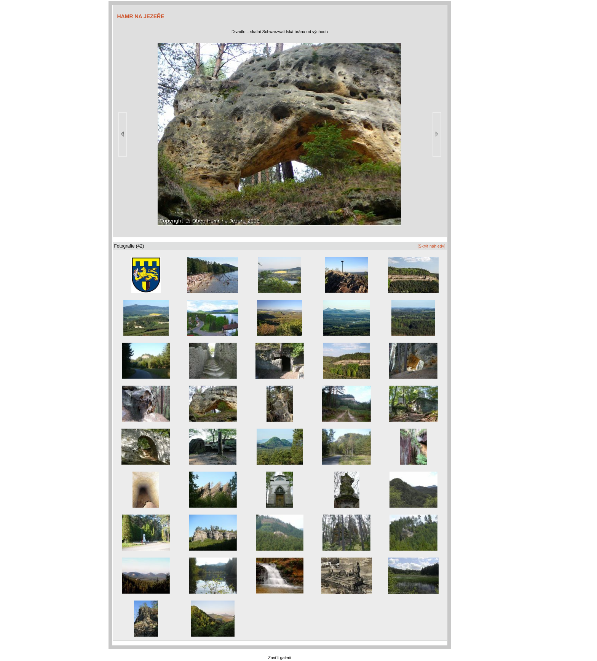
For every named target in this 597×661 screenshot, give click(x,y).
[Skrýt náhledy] (431, 246)
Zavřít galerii (279, 657)
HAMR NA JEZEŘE (140, 16)
